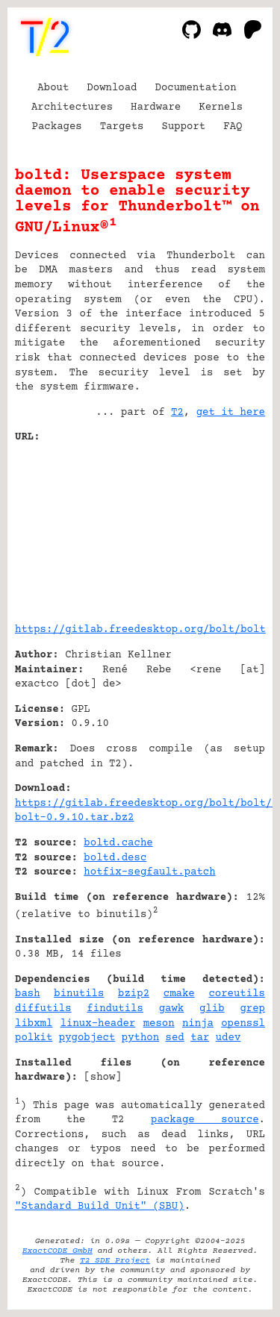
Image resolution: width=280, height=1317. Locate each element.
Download (112, 88)
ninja (198, 1024)
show (103, 1077)
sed (175, 1038)
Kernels (221, 107)
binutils (79, 994)
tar (199, 1038)
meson (159, 1024)
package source (205, 1120)
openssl (243, 1024)
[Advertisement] (220, 527)
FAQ (232, 127)
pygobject (87, 1038)
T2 (177, 413)
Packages (57, 127)
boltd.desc (115, 858)
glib (212, 1009)
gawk (171, 1009)
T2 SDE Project (115, 1261)
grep (252, 1009)
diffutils (43, 1009)
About (53, 88)
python (140, 1038)
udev (228, 1038)
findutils (115, 1009)
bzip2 (133, 994)
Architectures (72, 107)
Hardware (156, 107)
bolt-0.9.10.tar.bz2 (74, 818)
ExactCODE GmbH (57, 1251)
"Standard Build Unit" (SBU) (99, 1207)
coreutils (236, 994)
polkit (33, 1038)
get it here (230, 413)
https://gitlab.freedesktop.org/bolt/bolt (140, 630)
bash (27, 994)
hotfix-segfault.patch (149, 872)
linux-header (98, 1024)
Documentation (196, 88)
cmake (179, 994)
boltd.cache (118, 843)
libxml (33, 1024)
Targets (122, 127)
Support (183, 127)
